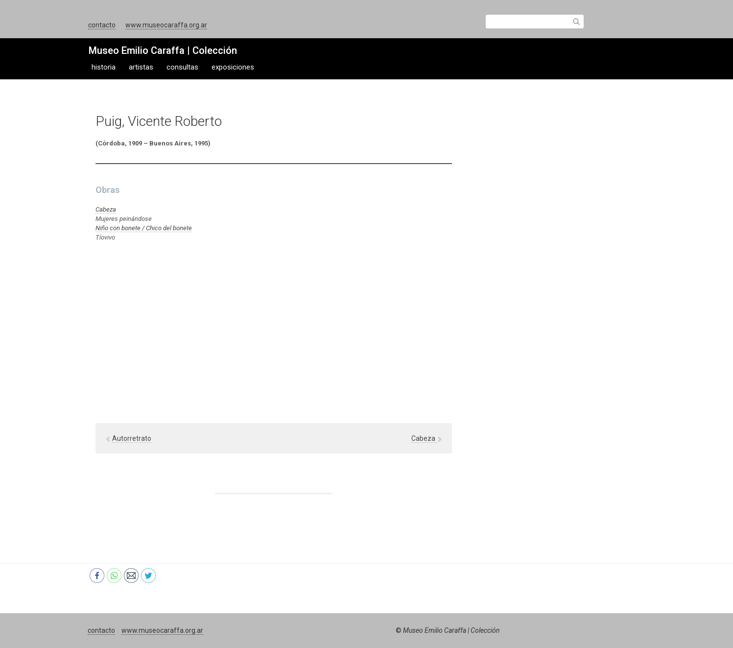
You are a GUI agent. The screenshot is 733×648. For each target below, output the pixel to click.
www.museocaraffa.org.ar (166, 25)
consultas (182, 67)
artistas (141, 67)
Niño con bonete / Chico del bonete (143, 228)
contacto (102, 25)
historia (104, 67)
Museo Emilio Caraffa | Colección (163, 50)
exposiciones (233, 67)
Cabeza (105, 209)
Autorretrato (131, 438)
